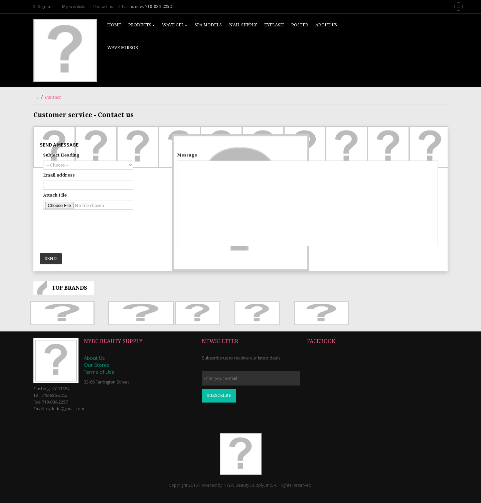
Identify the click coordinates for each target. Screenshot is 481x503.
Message (187, 155)
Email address (59, 175)
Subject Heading (61, 155)
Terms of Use (99, 371)
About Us (94, 357)
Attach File (55, 195)
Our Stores (97, 364)
